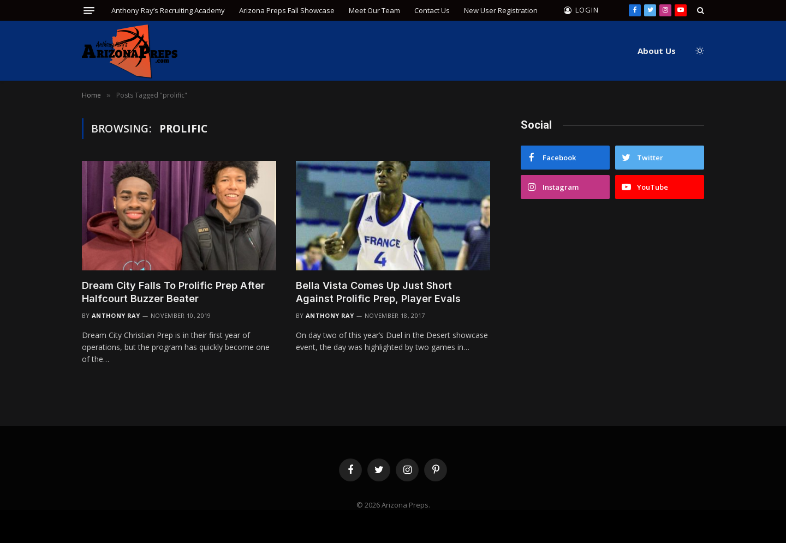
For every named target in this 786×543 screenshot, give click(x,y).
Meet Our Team (374, 10)
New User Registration (501, 10)
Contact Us (432, 10)
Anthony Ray (116, 315)
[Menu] (89, 11)
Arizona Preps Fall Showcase (287, 10)
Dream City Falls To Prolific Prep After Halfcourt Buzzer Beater (173, 292)
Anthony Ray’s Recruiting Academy (168, 10)
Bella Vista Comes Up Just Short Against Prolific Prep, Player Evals (378, 292)
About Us (657, 50)
